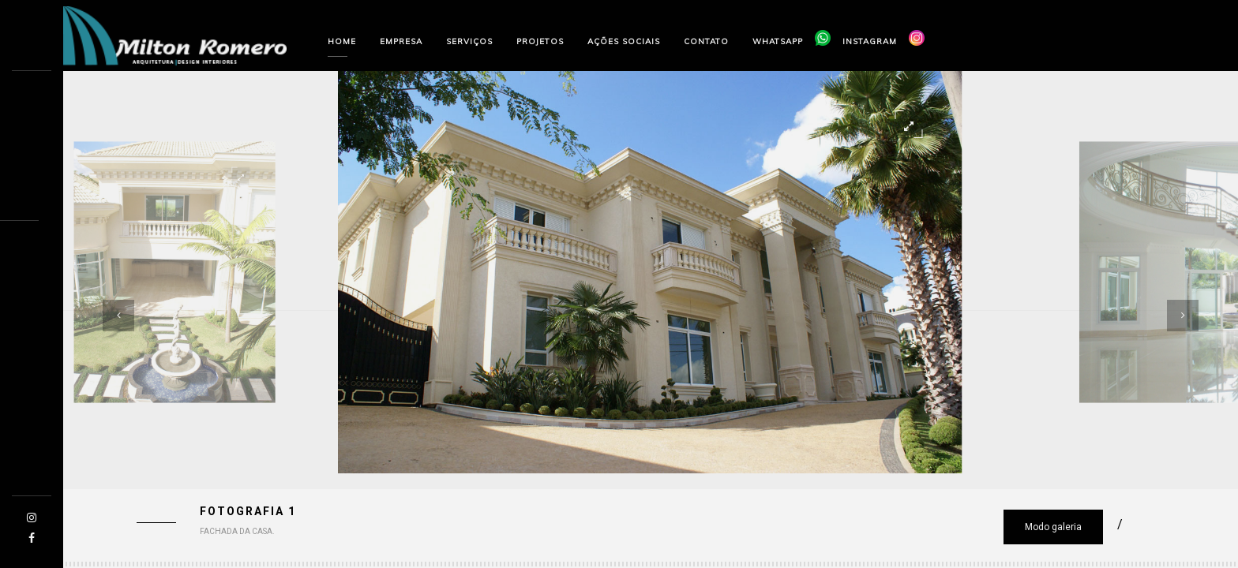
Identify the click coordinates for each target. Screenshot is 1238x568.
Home (342, 41)
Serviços (469, 41)
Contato (706, 41)
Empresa (401, 41)
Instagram (869, 41)
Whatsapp (777, 41)
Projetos (540, 41)
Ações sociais (623, 41)
